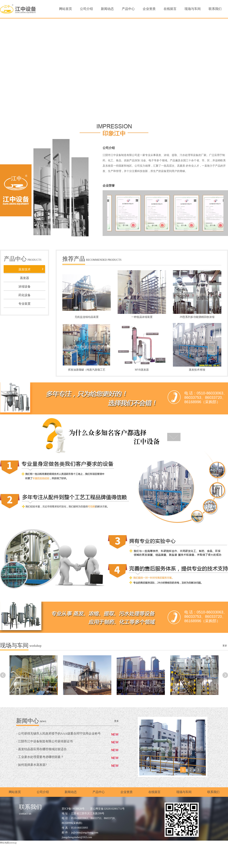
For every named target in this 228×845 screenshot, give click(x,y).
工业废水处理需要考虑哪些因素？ (41, 757)
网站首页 (65, 9)
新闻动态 (107, 9)
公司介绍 (86, 9)
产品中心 (128, 9)
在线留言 (170, 9)
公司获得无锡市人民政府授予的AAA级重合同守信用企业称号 (59, 733)
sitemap (13, 842)
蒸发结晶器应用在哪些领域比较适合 (42, 749)
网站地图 (4, 842)
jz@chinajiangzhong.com (84, 832)
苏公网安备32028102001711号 (107, 808)
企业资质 (149, 9)
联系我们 (215, 9)
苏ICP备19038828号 (73, 808)
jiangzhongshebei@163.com (77, 837)
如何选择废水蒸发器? (32, 764)
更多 (224, 645)
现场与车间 (192, 9)
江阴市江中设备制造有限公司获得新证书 (45, 741)
